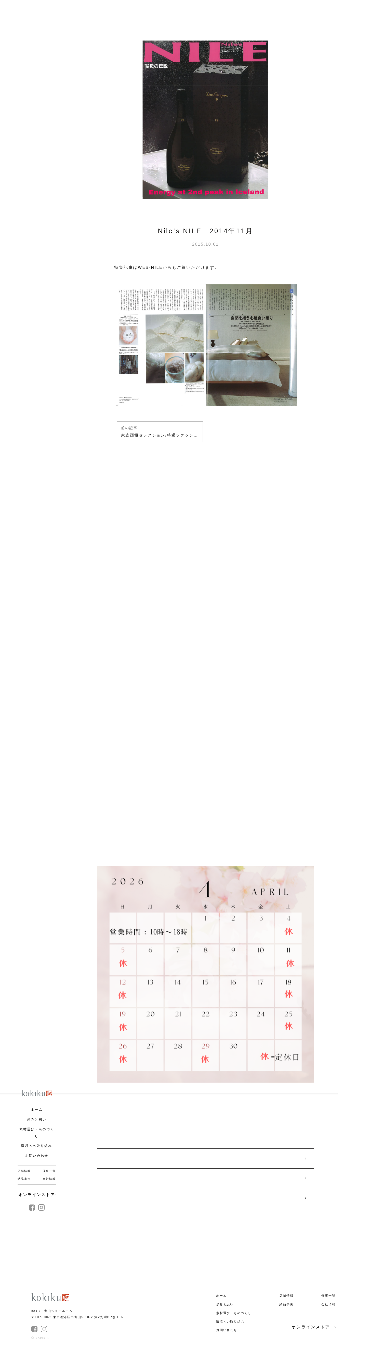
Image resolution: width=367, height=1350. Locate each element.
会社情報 (49, 1178)
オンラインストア (37, 1195)
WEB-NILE (150, 267)
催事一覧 (49, 1170)
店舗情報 (24, 1170)
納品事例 (24, 1178)
